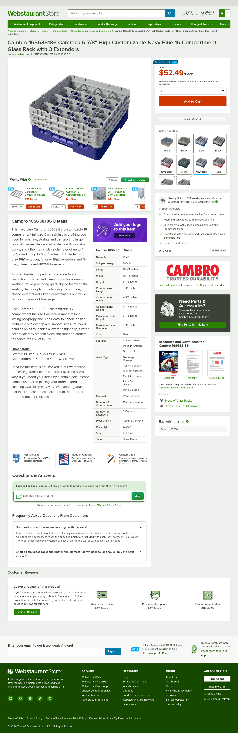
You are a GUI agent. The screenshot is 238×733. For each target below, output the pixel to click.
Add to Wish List (192, 119)
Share (112, 179)
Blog (125, 677)
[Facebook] (30, 698)
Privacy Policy (114, 505)
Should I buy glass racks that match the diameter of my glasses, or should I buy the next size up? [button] (75, 554)
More (224, 24)
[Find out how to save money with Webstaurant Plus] (11, 189)
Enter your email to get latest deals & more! (40, 645)
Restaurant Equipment (26, 24)
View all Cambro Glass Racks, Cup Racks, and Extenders (193, 285)
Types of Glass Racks (190, 400)
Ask (137, 496)
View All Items (41, 179)
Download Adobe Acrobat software (176, 387)
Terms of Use (95, 505)
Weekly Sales (130, 686)
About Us (171, 677)
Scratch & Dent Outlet (135, 681)
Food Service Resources (137, 695)
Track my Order (217, 686)
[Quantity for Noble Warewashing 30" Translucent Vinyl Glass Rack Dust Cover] (95, 206)
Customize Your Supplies (96, 690)
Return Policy (173, 704)
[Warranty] (192, 364)
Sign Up (113, 651)
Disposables (153, 24)
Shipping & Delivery (217, 699)
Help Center (217, 678)
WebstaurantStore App (95, 686)
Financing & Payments (179, 690)
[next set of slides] (148, 198)
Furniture (175, 24)
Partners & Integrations (95, 699)
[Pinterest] (50, 698)
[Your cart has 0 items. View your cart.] (224, 13)
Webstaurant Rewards (94, 681)
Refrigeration (56, 24)
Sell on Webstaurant (177, 699)
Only (161, 67)
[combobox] (116, 13)
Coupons (128, 690)
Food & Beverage (107, 24)
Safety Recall (130, 704)
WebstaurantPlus (91, 677)
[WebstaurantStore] (39, 671)
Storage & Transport (202, 24)
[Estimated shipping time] (216, 201)
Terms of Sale (15, 718)
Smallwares (81, 24)
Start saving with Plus (154, 653)
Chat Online (212, 693)
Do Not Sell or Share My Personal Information (115, 718)
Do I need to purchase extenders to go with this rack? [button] (51, 527)
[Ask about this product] (79, 496)
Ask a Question (135, 180)
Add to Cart (34, 206)
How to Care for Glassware (194, 406)
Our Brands (172, 681)
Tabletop (132, 24)
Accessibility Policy (75, 718)
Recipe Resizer (90, 695)
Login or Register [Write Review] (27, 611)
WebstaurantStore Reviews (138, 699)
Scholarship (172, 695)
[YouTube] (20, 698)
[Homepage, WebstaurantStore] (35, 13)
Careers (170, 686)
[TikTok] (40, 698)
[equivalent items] (187, 421)
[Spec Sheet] (168, 364)
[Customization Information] (216, 364)
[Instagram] (11, 698)
